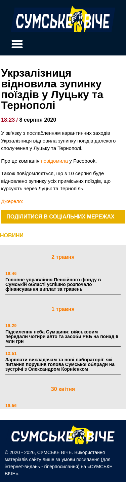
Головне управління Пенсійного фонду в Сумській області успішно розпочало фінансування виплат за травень (53, 284)
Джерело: (12, 201)
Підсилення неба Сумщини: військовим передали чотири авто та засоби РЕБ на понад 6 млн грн (61, 336)
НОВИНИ (12, 235)
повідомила (54, 161)
